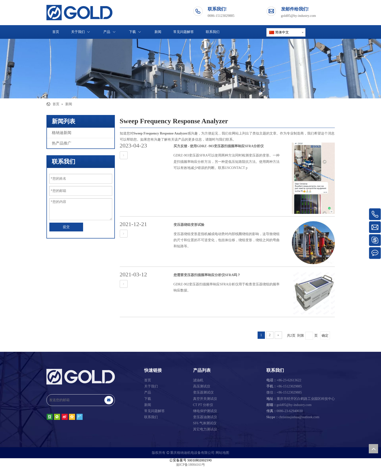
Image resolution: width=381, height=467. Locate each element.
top (373, 448)
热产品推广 (61, 143)
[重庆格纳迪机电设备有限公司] (190, 68)
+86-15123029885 (284, 386)
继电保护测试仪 (205, 411)
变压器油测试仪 (205, 417)
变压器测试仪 (203, 392)
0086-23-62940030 (284, 411)
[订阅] (108, 400)
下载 (147, 399)
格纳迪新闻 (61, 133)
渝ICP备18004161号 (190, 465)
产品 (147, 392)
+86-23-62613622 (283, 380)
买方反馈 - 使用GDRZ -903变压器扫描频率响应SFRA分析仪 (219, 146)
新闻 (147, 405)
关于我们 (151, 386)
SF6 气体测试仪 (205, 423)
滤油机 (198, 380)
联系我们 (151, 417)
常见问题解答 (154, 411)
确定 (325, 335)
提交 (66, 227)
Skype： (272, 417)
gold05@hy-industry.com (298, 16)
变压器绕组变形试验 (189, 225)
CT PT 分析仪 (203, 405)
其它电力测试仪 (205, 429)
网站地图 (222, 453)
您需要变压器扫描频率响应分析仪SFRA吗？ (207, 275)
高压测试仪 (201, 386)
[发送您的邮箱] (75, 400)
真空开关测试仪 (205, 399)
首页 (147, 380)
